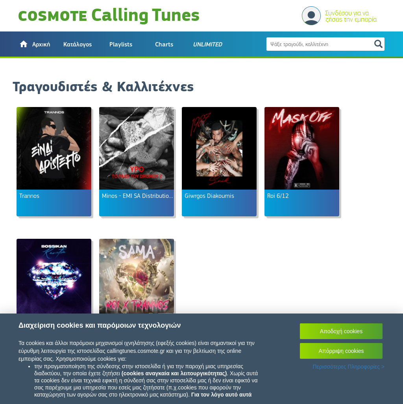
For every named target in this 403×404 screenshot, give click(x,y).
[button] (34, 44)
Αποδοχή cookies (341, 331)
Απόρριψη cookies (341, 351)
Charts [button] (164, 44)
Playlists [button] (120, 44)
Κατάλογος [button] (77, 44)
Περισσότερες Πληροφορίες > (348, 366)
